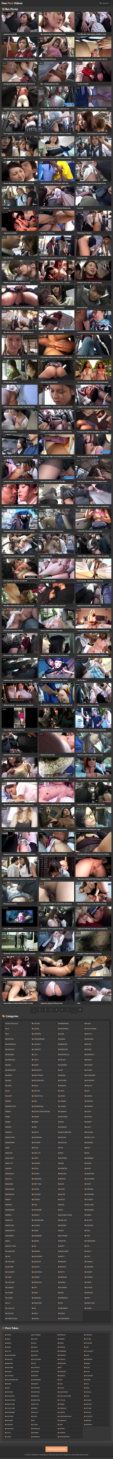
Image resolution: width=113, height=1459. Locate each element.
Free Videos (15, 4)
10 (84, 1011)
